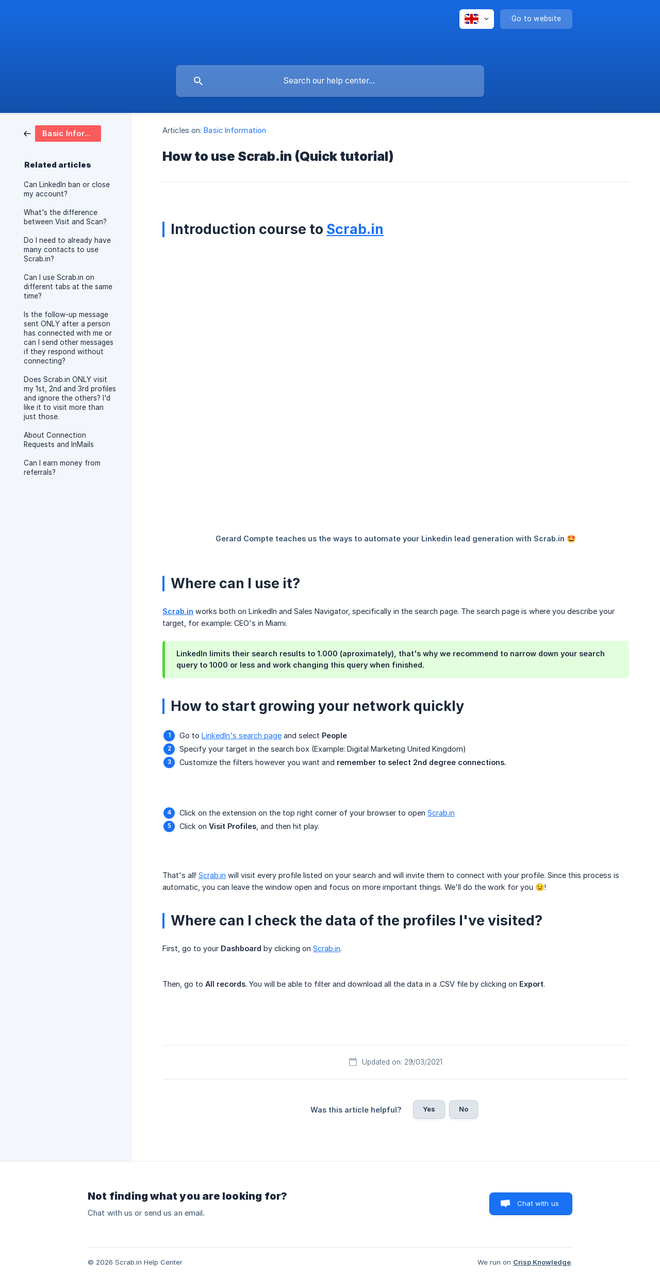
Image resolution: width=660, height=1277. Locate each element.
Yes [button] (429, 1109)
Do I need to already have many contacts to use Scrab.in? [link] (67, 249)
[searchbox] (330, 81)
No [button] (463, 1109)
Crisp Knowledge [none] (542, 1262)
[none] (476, 19)
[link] (62, 133)
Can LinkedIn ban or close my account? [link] (67, 189)
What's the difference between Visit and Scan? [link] (65, 217)
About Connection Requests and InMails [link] (59, 440)
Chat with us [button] (538, 1203)
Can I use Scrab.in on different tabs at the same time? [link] (68, 286)
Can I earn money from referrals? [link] (62, 467)
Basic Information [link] (235, 130)
